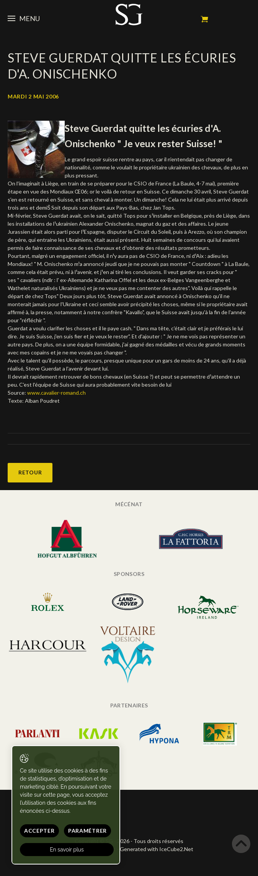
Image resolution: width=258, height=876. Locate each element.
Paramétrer (87, 830)
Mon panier (204, 19)
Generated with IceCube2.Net (156, 849)
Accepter (39, 830)
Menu (24, 18)
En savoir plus (67, 849)
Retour (30, 472)
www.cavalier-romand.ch (56, 392)
